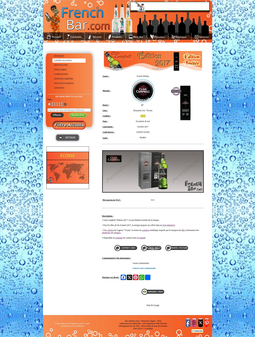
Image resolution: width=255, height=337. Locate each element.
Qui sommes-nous (132, 321)
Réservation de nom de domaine (154, 326)
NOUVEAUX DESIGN (64, 83)
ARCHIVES (59, 88)
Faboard (163, 323)
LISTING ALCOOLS (63, 60)
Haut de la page (153, 305)
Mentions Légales (148, 321)
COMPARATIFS (61, 74)
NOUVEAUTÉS (61, 65)
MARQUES (59, 56)
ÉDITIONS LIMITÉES (63, 79)
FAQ (159, 321)
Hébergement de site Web (129, 326)
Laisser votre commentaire (144, 268)
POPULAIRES (60, 69)
